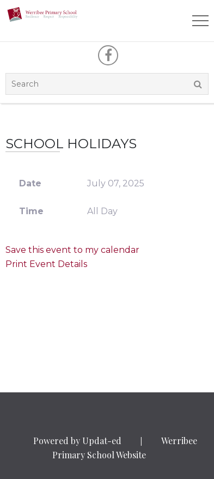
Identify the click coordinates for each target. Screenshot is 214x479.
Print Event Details (46, 264)
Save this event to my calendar (72, 250)
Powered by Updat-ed (77, 440)
